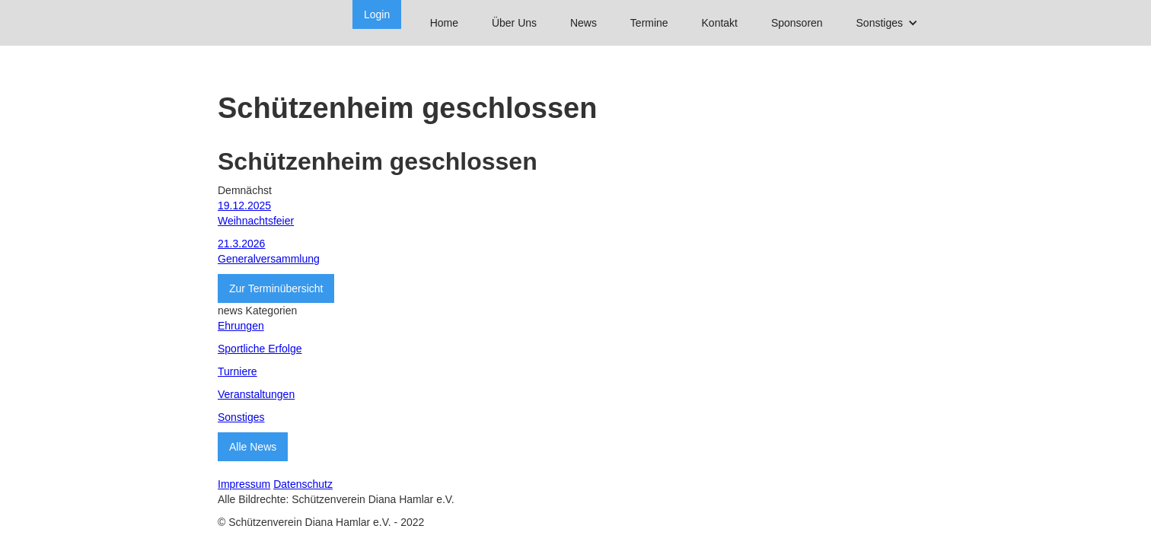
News (583, 23)
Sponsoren (797, 23)
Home (444, 23)
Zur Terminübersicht (276, 288)
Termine (649, 23)
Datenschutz (303, 484)
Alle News (252, 447)
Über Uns (514, 23)
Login (377, 14)
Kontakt (720, 23)
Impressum (244, 484)
